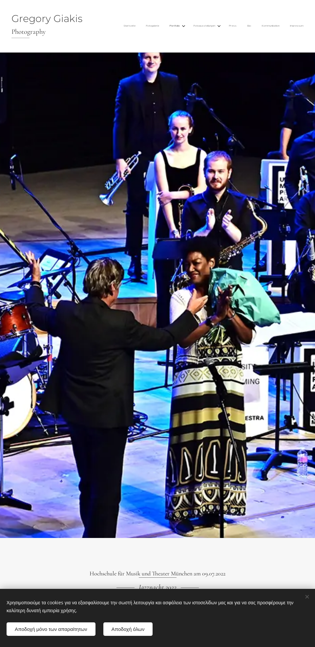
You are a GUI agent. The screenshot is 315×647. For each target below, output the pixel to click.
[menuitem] (225, 26)
